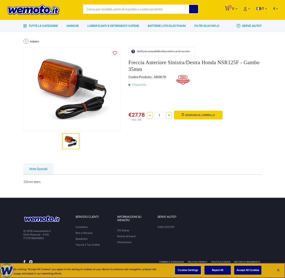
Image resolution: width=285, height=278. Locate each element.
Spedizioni (81, 238)
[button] (234, 9)
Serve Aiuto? (249, 26)
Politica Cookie (220, 261)
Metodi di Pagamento (247, 261)
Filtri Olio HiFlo (206, 25)
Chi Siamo (123, 230)
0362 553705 (166, 227)
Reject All (217, 270)
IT (260, 9)
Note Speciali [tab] (38, 169)
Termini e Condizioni (171, 261)
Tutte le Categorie (40, 25)
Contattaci (81, 227)
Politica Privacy (198, 261)
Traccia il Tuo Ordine (87, 244)
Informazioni (124, 242)
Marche (73, 25)
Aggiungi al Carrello (198, 115)
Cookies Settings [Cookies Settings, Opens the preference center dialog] (188, 270)
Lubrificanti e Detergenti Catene (113, 25)
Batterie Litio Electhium (167, 25)
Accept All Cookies (248, 270)
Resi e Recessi (84, 232)
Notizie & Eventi (126, 236)
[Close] (278, 270)
